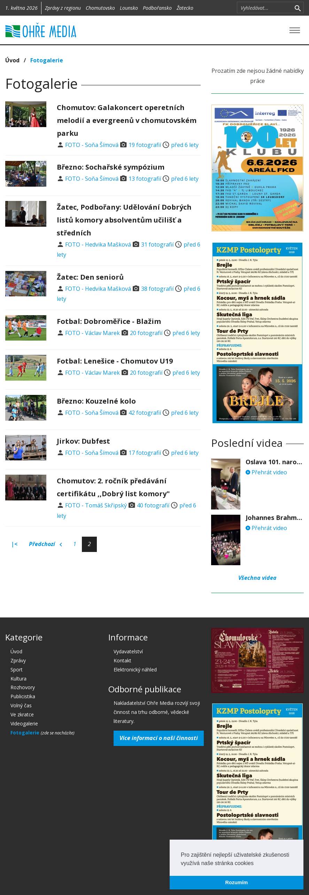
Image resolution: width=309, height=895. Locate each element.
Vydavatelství (128, 651)
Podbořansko (157, 8)
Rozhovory (22, 687)
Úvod (12, 60)
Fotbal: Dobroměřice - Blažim (109, 321)
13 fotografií (145, 178)
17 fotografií (145, 453)
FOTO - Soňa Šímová (91, 145)
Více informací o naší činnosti (158, 738)
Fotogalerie (46, 60)
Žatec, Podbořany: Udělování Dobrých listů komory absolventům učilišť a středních (124, 220)
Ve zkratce (22, 714)
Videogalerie (24, 723)
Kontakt (122, 660)
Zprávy (18, 660)
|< (14, 544)
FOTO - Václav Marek (92, 333)
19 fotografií (145, 145)
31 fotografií (157, 244)
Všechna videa (257, 578)
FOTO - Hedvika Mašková (98, 244)
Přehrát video (266, 472)
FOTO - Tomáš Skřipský (96, 505)
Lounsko (129, 8)
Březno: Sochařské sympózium (110, 167)
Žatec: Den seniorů (90, 277)
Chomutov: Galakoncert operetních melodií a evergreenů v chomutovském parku (126, 120)
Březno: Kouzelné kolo (96, 401)
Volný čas (21, 705)
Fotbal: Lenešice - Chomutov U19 (115, 361)
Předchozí (45, 544)
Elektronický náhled (135, 669)
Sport (16, 669)
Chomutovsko (100, 8)
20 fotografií (146, 333)
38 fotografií (157, 289)
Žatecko (185, 8)
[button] (256, 864)
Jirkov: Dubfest (83, 441)
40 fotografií (153, 505)
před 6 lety (185, 145)
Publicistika (22, 696)
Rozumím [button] (236, 882)
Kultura (18, 678)
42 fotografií (145, 413)
